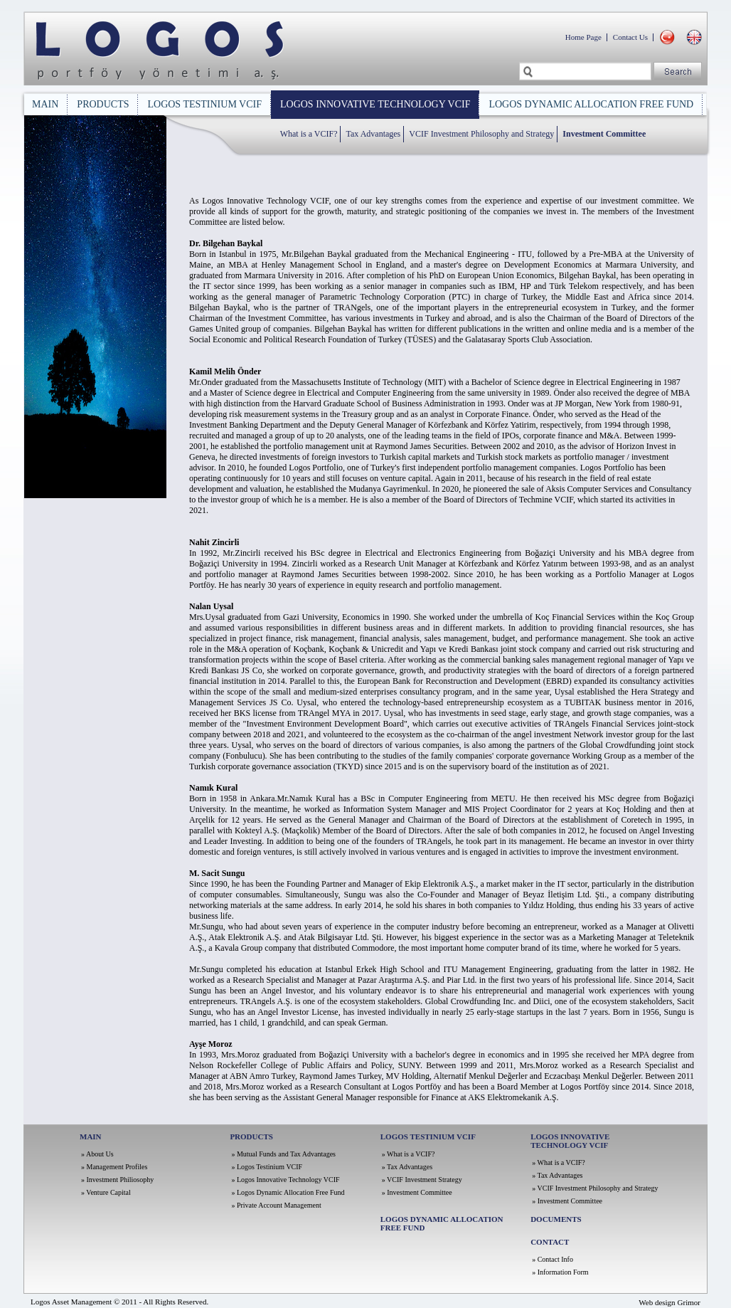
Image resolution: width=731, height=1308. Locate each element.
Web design (657, 1302)
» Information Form (560, 1272)
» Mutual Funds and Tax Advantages (283, 1154)
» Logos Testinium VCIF (266, 1167)
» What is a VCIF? (408, 1154)
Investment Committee (604, 134)
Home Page (583, 37)
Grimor (689, 1302)
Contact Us (630, 37)
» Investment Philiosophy (117, 1179)
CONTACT (549, 1242)
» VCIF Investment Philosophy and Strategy (595, 1188)
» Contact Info (552, 1259)
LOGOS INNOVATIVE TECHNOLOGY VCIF (375, 104)
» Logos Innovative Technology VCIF (285, 1179)
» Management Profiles (114, 1167)
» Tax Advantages (407, 1167)
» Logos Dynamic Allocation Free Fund (287, 1192)
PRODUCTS (103, 104)
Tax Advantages (373, 134)
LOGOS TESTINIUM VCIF (204, 104)
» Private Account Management (276, 1205)
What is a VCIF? (309, 134)
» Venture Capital (106, 1192)
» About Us (97, 1154)
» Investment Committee (417, 1192)
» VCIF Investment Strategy (422, 1179)
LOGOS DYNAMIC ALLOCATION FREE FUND (591, 104)
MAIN (45, 104)
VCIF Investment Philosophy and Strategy (481, 134)
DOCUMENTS (556, 1219)
